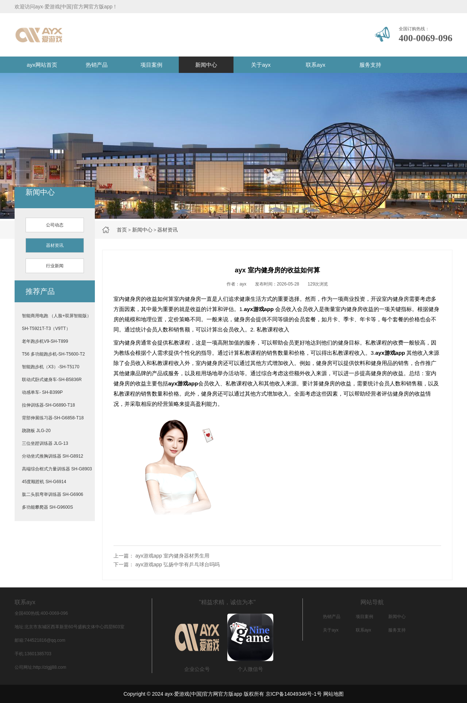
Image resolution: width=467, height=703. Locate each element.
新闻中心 (206, 65)
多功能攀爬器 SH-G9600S (47, 507)
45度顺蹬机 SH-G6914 (44, 481)
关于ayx (260, 65)
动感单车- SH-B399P (42, 392)
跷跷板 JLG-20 (36, 430)
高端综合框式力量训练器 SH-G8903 (57, 468)
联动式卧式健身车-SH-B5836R (52, 379)
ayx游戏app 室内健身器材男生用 (172, 556)
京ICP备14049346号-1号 (294, 694)
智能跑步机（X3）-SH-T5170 (50, 366)
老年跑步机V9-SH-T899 (45, 341)
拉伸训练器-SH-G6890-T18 (48, 405)
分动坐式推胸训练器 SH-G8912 (52, 456)
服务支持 (370, 65)
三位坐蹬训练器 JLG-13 (45, 443)
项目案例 (151, 65)
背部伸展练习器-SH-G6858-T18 (53, 417)
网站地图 (333, 694)
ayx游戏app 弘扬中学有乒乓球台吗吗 (177, 564)
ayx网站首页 (42, 65)
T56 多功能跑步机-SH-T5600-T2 (53, 354)
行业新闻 (54, 265)
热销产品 (97, 65)
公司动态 (54, 225)
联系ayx (315, 65)
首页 (122, 230)
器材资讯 (167, 230)
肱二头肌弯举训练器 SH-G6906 (52, 494)
